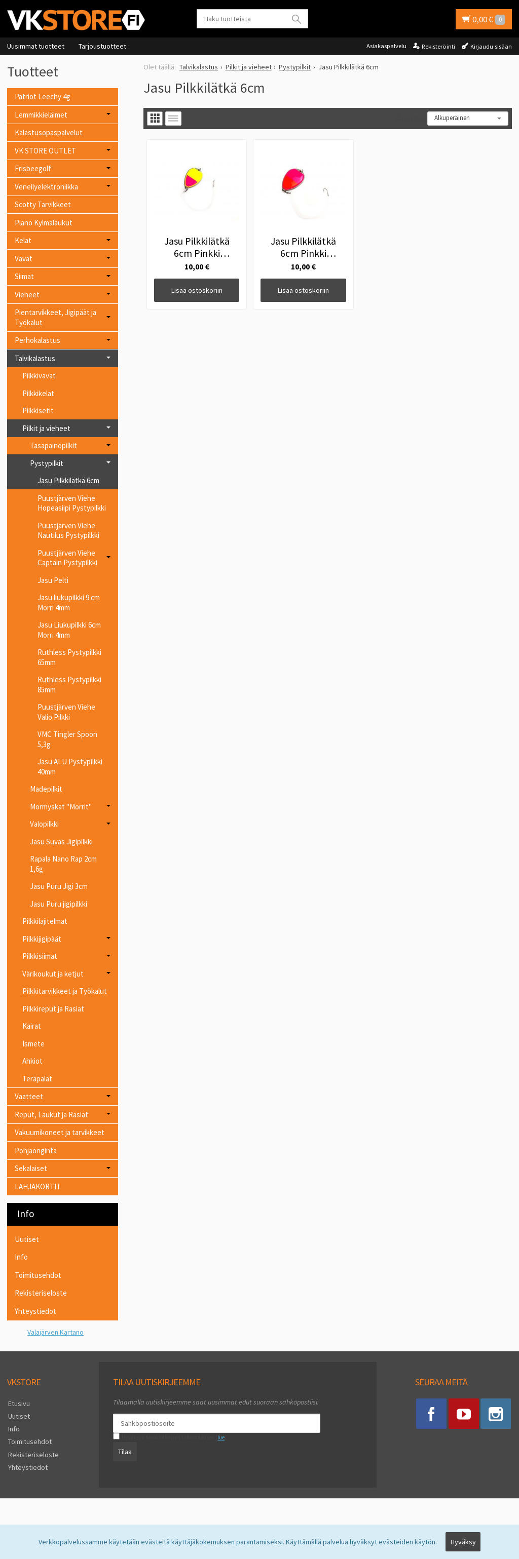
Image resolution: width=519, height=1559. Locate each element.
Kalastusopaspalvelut (49, 132)
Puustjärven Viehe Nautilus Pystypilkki (68, 530)
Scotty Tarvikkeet (43, 204)
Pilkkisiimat (39, 956)
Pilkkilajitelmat (44, 921)
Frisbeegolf (33, 168)
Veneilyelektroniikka (46, 186)
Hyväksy (463, 1542)
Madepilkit (46, 789)
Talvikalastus (35, 358)
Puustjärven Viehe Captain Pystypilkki (67, 558)
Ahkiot (32, 1061)
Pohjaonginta (36, 1150)
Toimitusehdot (38, 1275)
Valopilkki (44, 824)
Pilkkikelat (38, 393)
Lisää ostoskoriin (189, 276)
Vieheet (27, 294)
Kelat (23, 240)
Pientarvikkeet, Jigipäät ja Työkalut (55, 317)
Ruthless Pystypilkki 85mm (69, 684)
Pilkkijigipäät (41, 939)
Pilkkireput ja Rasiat (53, 1009)
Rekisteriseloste (41, 1293)
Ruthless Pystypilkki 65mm (69, 657)
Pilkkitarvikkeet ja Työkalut (64, 991)
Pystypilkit (46, 463)
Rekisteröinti (438, 46)
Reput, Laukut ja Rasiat (51, 1114)
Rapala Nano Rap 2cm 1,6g (63, 864)
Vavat (23, 258)
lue (220, 1437)
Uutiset (27, 1239)
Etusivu (18, 1403)
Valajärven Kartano (55, 1332)
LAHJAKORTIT (38, 1186)
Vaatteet (29, 1096)
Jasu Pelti (53, 580)
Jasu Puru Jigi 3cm (59, 886)
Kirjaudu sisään (491, 46)
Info (21, 1257)
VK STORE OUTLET (45, 150)
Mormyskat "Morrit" (61, 806)
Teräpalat (37, 1078)
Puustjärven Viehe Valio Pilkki (66, 712)
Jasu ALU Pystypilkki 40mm (70, 766)
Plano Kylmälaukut (43, 222)
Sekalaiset (31, 1168)
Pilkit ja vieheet (46, 428)
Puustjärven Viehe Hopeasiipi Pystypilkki (72, 503)
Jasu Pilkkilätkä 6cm (68, 480)
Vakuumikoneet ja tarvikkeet (59, 1132)
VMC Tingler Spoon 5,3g (67, 739)
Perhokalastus (37, 340)
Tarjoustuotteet (102, 46)
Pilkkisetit (38, 410)
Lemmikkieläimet (41, 115)
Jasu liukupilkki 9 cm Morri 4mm (69, 602)
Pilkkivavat (39, 375)
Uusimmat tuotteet (35, 46)
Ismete (33, 1043)
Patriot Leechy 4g (42, 96)
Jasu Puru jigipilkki (58, 904)
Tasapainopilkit (53, 445)
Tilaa (124, 1451)
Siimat (24, 276)
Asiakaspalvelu (386, 46)
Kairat (31, 1026)
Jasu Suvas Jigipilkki (61, 841)
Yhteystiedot (35, 1311)
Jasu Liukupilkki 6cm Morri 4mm (69, 630)
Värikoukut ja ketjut (53, 974)
